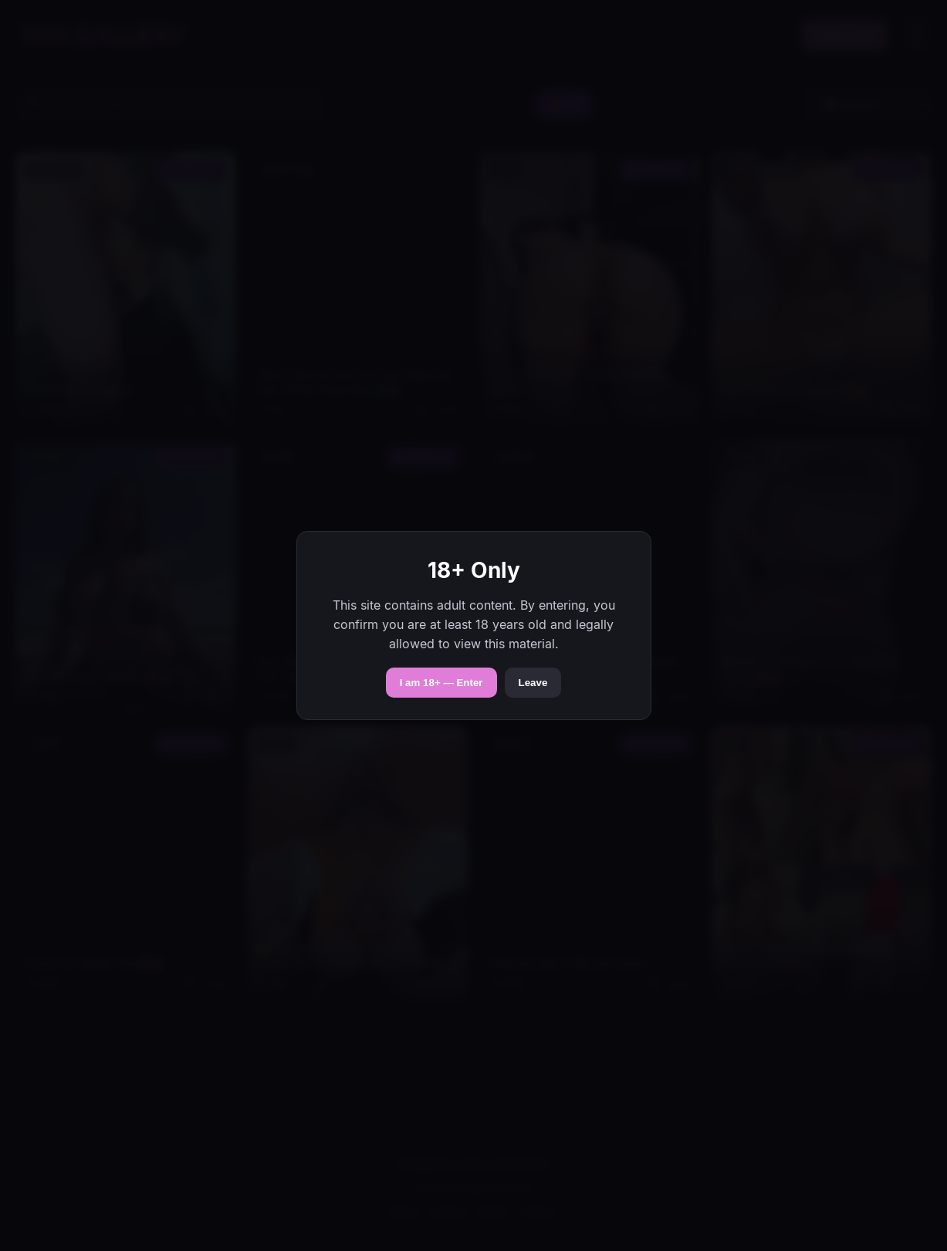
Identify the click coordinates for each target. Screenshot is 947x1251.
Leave (533, 682)
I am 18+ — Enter (441, 682)
